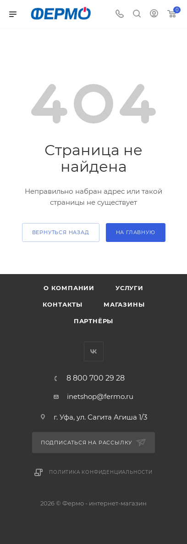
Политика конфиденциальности (101, 472)
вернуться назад (60, 232)
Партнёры (93, 321)
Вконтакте (94, 351)
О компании (69, 288)
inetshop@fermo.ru (100, 396)
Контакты (62, 304)
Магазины (124, 304)
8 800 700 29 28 (95, 378)
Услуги (129, 288)
